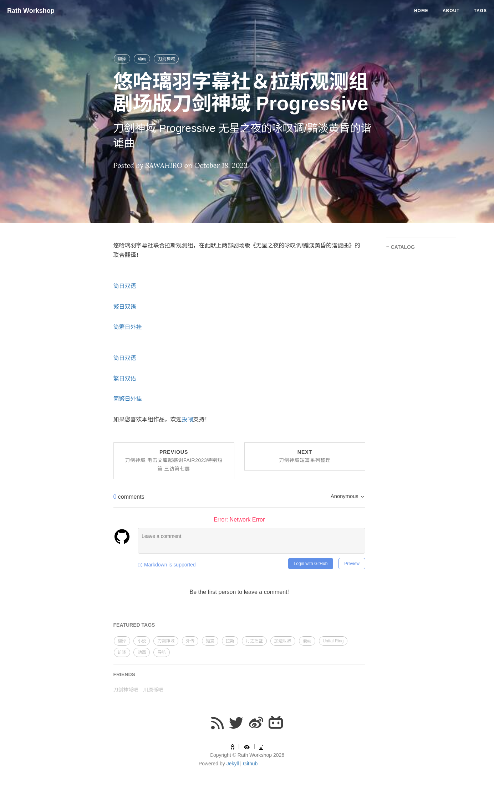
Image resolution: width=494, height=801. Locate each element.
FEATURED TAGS (134, 625)
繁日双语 (124, 307)
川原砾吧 (153, 690)
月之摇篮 (254, 640)
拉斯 (230, 640)
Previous (174, 460)
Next (305, 456)
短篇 (210, 640)
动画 (142, 58)
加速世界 (282, 640)
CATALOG (403, 247)
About (451, 10)
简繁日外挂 (127, 327)
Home (421, 10)
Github (250, 763)
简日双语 (124, 286)
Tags (480, 10)
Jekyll (232, 763)
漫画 (307, 640)
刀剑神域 (166, 58)
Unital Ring (333, 640)
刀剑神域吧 (125, 690)
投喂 (187, 419)
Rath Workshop (31, 10)
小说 (141, 640)
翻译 (122, 58)
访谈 (122, 652)
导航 (161, 652)
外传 (190, 640)
